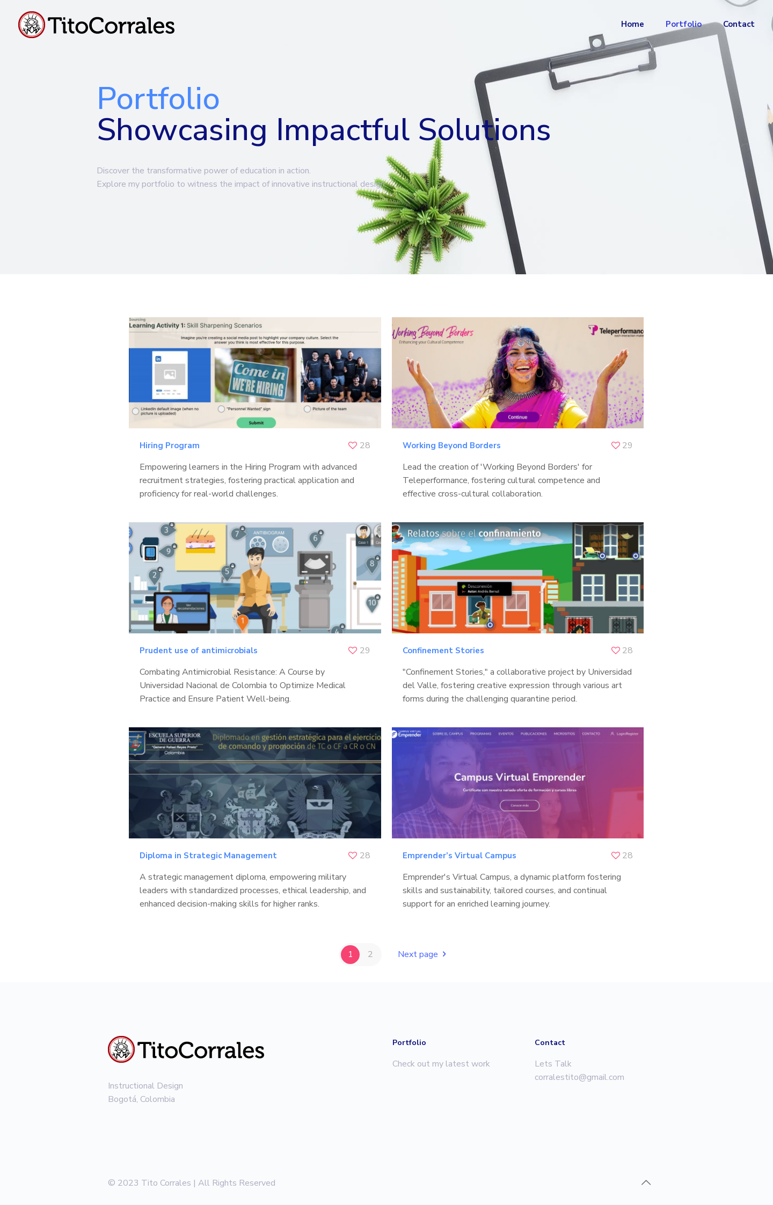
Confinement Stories (443, 650)
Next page (424, 954)
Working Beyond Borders (452, 445)
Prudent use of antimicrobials (199, 650)
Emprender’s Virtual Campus (459, 855)
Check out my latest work (441, 1064)
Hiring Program (170, 445)
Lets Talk (553, 1064)
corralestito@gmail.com (579, 1077)
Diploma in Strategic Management (208, 855)
